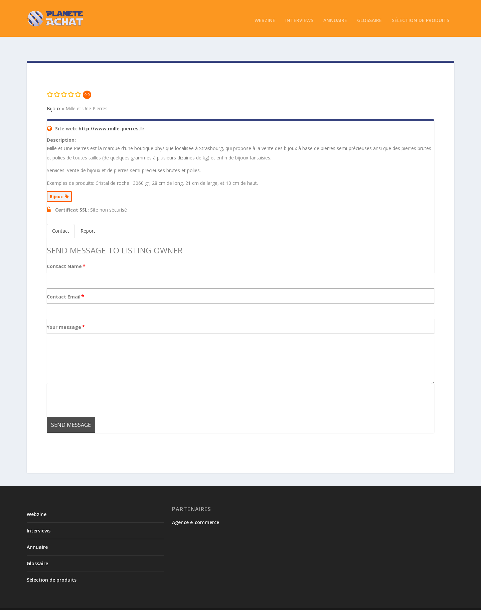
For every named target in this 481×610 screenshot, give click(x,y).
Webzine (265, 16)
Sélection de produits (420, 16)
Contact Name (66, 251)
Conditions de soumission (316, 602)
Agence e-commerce (195, 508)
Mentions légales (429, 602)
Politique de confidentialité (377, 602)
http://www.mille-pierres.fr (111, 114)
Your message (66, 312)
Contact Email (66, 282)
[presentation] (97, 386)
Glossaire (369, 16)
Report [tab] (88, 216)
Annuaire (335, 16)
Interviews (299, 16)
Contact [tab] (60, 216)
